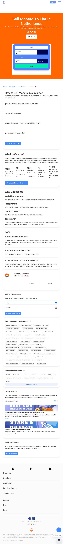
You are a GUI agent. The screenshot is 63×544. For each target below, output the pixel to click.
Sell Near (35, 378)
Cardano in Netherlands (24, 360)
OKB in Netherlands (23, 331)
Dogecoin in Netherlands (39, 357)
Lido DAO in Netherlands (36, 331)
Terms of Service (6, 540)
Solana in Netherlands (36, 350)
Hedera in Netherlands (50, 331)
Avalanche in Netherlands (41, 338)
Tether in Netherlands (23, 350)
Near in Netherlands (50, 353)
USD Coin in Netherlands (40, 347)
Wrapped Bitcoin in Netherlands (41, 325)
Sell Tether (42, 378)
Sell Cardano (35, 374)
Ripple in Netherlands (23, 344)
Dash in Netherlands (10, 360)
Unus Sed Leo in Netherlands (12, 328)
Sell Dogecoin (51, 374)
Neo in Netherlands (38, 353)
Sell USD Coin (51, 378)
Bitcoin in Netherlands (37, 360)
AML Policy (20, 540)
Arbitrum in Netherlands (11, 341)
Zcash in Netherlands (11, 344)
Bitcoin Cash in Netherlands (28, 363)
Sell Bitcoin (26, 374)
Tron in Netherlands (10, 350)
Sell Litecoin (18, 378)
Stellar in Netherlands (36, 344)
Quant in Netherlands (11, 331)
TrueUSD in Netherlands (41, 328)
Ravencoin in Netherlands (49, 350)
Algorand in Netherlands (38, 341)
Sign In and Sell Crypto (12, 143)
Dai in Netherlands (28, 335)
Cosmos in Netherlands (40, 335)
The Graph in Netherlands (12, 325)
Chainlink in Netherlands (11, 338)
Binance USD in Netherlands (26, 338)
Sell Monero (26, 378)
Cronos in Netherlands (26, 325)
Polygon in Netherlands (11, 353)
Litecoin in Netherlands (11, 357)
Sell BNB (8, 374)
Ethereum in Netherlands (25, 357)
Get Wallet (31, 37)
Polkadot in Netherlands (25, 353)
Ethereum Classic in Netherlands (13, 335)
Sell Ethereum (9, 378)
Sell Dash (43, 374)
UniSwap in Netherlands (27, 328)
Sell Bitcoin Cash (17, 374)
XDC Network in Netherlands (12, 347)
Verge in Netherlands (26, 347)
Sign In (52, 2)
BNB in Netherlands (41, 363)
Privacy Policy (14, 540)
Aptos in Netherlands (25, 341)
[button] (59, 2)
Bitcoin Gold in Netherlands (12, 363)
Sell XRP (8, 381)
